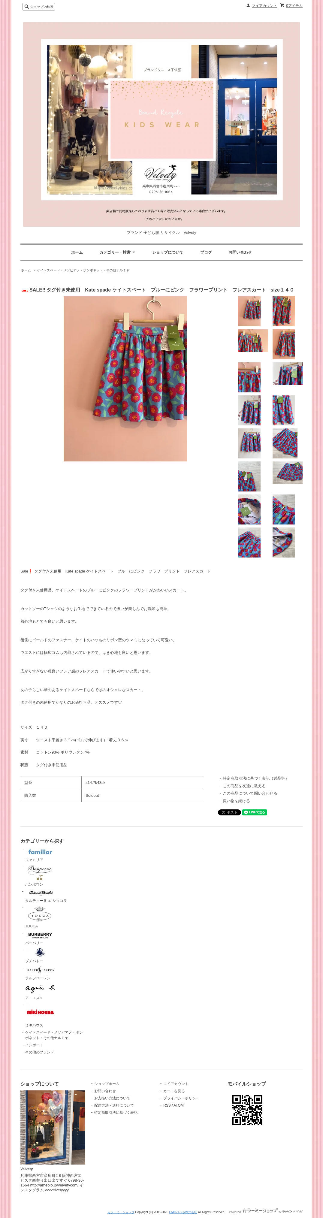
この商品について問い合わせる (250, 793)
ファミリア (40, 855)
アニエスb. (40, 991)
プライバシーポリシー (181, 1098)
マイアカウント (264, 6)
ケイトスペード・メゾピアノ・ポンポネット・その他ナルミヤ (83, 270)
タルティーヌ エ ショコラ (46, 896)
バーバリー (40, 938)
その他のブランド (39, 1052)
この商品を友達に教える (244, 786)
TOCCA (40, 917)
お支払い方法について (112, 1098)
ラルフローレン (40, 973)
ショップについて (167, 252)
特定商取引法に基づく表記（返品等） (256, 778)
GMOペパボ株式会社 (183, 1212)
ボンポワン (40, 875)
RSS (167, 1105)
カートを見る (174, 1091)
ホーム (77, 252)
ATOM (179, 1105)
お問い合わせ (240, 252)
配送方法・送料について (114, 1105)
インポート (34, 1045)
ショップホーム (106, 1084)
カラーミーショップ (120, 1212)
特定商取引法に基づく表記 (115, 1113)
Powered (266, 1212)
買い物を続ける (236, 801)
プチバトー (40, 955)
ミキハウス (40, 1015)
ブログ (206, 252)
